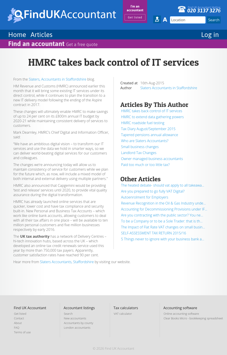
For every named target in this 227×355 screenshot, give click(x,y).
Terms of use (22, 332)
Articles (42, 34)
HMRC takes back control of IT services (151, 110)
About (18, 323)
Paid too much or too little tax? (145, 164)
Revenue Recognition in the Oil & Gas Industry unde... (163, 203)
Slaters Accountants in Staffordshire (168, 87)
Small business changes (140, 146)
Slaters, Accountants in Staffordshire (57, 79)
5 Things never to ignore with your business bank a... (162, 239)
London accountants (77, 328)
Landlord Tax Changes (138, 152)
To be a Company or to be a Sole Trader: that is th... (162, 221)
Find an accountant (53, 43)
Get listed (135, 17)
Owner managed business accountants (152, 158)
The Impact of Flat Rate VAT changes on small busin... (163, 227)
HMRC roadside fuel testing (142, 122)
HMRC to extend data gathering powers (152, 116)
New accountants (75, 318)
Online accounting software (181, 314)
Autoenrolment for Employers (144, 197)
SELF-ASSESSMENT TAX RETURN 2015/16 (153, 233)
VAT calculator (123, 314)
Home (17, 34)
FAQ (16, 328)
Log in (210, 34)
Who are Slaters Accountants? (144, 140)
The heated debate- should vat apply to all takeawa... (162, 185)
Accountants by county (78, 323)
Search (68, 314)
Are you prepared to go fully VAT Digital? (152, 191)
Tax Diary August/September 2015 (148, 128)
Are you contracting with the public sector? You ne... (162, 215)
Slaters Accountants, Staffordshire (67, 261)
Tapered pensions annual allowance (149, 134)
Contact (19, 318)
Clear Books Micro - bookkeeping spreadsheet (193, 318)
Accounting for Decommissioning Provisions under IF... (164, 209)
